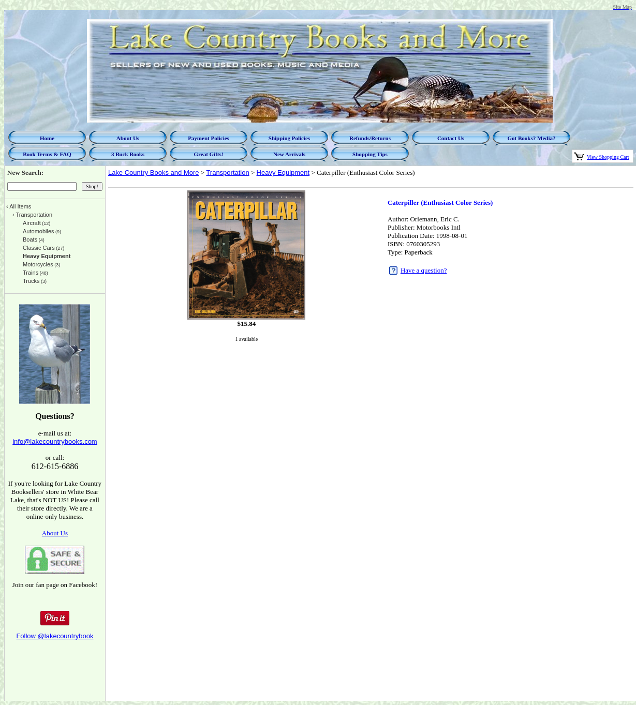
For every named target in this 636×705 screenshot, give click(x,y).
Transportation (227, 172)
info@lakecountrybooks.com (54, 441)
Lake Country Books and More (153, 172)
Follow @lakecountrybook (54, 636)
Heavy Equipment (283, 172)
